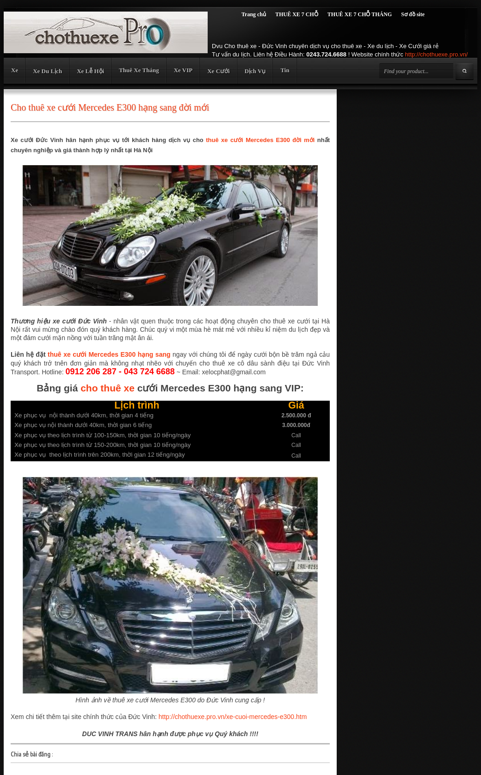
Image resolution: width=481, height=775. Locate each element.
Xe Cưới (218, 71)
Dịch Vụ (255, 71)
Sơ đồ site (413, 14)
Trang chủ (253, 14)
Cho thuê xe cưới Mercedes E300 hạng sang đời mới (110, 107)
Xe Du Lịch (47, 71)
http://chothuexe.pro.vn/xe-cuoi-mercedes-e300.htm (233, 716)
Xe (14, 70)
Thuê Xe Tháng (139, 70)
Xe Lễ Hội (90, 71)
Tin (284, 70)
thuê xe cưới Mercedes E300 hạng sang (109, 354)
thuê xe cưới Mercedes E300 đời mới (260, 139)
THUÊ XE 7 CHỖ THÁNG (359, 14)
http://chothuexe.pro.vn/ (436, 54)
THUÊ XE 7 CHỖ (296, 14)
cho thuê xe (107, 388)
